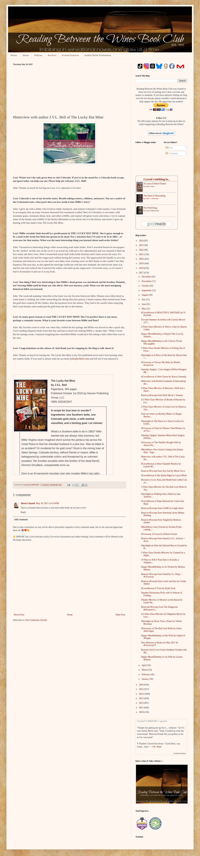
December (146, 276)
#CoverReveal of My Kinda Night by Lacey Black (164, 475)
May (144, 308)
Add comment (21, 519)
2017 (141, 272)
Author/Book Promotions (97, 55)
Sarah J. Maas (150, 186)
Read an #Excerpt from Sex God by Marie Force (163, 471)
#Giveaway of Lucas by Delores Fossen (159, 534)
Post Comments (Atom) (36, 620)
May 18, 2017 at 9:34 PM (47, 503)
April (144, 665)
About (25, 55)
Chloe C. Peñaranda (151, 198)
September (147, 290)
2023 (141, 245)
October (146, 286)
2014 (141, 694)
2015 (141, 689)
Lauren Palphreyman (152, 210)
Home (14, 55)
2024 (141, 240)
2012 (141, 703)
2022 (141, 250)
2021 (141, 254)
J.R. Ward (156, 746)
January (145, 679)
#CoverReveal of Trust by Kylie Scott (158, 588)
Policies (38, 55)
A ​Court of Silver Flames (154, 183)
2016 (141, 684)
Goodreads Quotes (180, 753)
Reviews (52, 55)
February (146, 674)
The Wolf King (150, 208)
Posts (169, 148)
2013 (141, 698)
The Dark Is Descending (154, 196)
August (145, 295)
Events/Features (70, 55)
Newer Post (19, 614)
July (144, 299)
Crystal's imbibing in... (156, 179)
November (147, 281)
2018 (141, 268)
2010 (141, 712)
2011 (141, 707)
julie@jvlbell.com (79, 358)
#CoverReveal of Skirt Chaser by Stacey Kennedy (163, 376)
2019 (141, 263)
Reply (23, 512)
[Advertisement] (69, 89)
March (145, 670)
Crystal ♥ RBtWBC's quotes (152, 721)
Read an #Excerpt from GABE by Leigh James (162, 508)
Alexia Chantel (28, 503)
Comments (172, 153)
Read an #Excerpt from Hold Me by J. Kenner (162, 395)
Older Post (120, 614)
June (144, 304)
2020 (141, 259)
